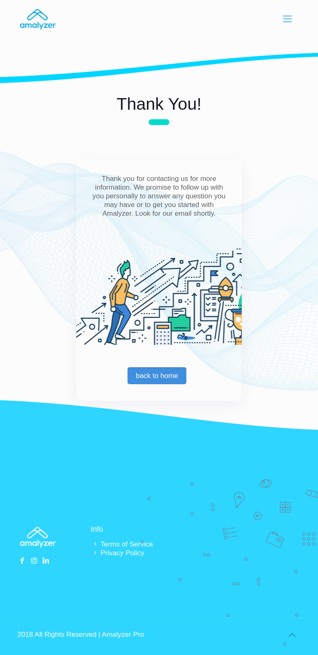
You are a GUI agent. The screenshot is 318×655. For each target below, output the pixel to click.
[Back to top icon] (292, 635)
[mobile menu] (287, 19)
